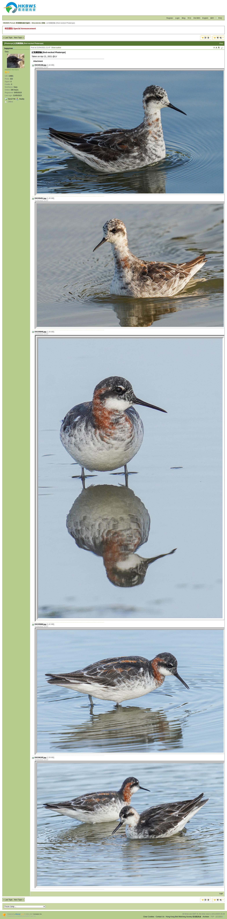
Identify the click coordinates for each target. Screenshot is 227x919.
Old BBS (196, 18)
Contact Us (160, 917)
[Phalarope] (9, 43)
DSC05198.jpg (40, 65)
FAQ (220, 18)
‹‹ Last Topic (8, 38)
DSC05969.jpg (40, 624)
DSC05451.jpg (40, 198)
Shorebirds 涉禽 (38, 23)
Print (221, 44)
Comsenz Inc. (37, 914)
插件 (212, 18)
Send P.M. (12, 99)
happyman (8, 48)
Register (169, 18)
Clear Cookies (148, 917)
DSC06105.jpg (40, 758)
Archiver (206, 917)
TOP (221, 894)
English (205, 18)
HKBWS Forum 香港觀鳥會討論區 (16, 23)
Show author (56, 48)
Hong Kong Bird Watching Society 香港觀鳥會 (183, 917)
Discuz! (17, 914)
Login (177, 18)
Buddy (21, 99)
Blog (183, 18)
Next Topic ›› (19, 38)
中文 (189, 18)
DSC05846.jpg (40, 332)
